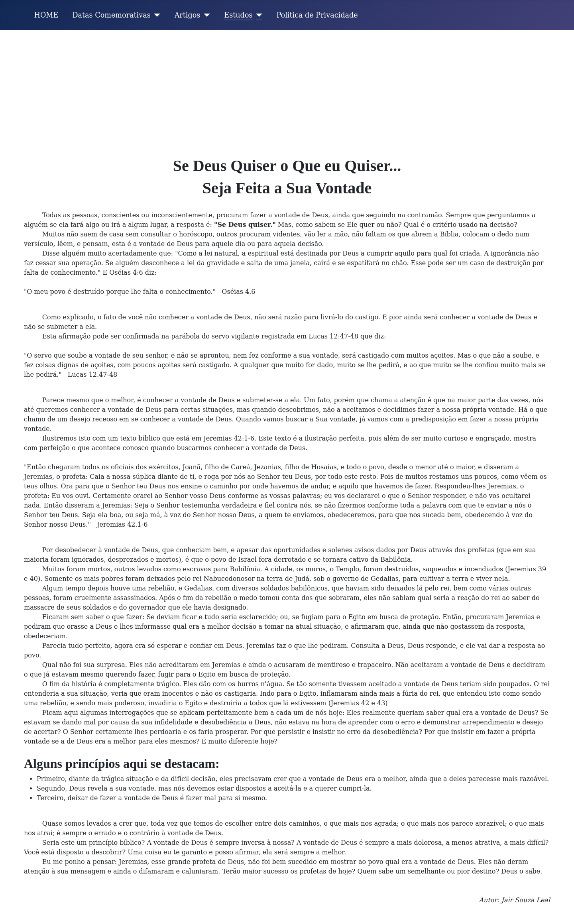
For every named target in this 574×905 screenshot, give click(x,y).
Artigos (188, 15)
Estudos (238, 15)
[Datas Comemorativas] (156, 15)
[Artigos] (205, 15)
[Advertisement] (287, 90)
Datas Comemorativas (111, 15)
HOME (46, 15)
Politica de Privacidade (317, 15)
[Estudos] (258, 15)
